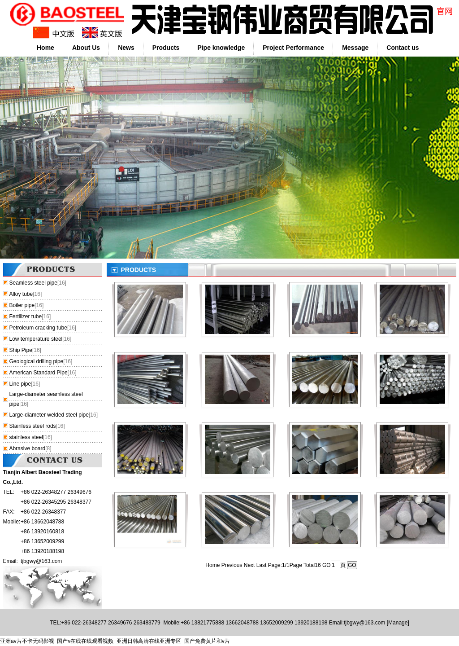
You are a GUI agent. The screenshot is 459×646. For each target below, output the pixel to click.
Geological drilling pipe (36, 361)
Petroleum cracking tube (38, 328)
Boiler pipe (22, 305)
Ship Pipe (20, 350)
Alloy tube (21, 294)
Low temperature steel (36, 339)
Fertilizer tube (25, 316)
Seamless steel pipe (33, 283)
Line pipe (20, 384)
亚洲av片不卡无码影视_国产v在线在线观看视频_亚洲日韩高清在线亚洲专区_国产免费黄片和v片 (115, 641)
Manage (397, 623)
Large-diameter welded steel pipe (49, 415)
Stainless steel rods (32, 426)
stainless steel (26, 437)
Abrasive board (27, 448)
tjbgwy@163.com (41, 561)
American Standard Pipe (38, 372)
